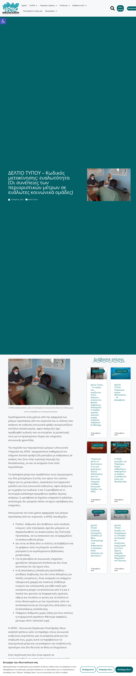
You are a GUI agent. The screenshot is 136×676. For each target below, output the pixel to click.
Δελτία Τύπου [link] (33, 199)
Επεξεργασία (88, 669)
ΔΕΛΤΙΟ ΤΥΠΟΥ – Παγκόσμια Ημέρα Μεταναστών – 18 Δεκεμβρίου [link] (120, 392)
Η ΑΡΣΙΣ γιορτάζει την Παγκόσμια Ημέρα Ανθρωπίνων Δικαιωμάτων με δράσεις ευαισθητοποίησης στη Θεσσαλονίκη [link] (120, 470)
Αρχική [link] (24, 5)
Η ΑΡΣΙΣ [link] (33, 6)
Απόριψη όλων (105, 669)
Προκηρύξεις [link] (51, 11)
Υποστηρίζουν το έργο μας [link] (32, 11)
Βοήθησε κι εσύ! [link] (79, 6)
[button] (112, 8)
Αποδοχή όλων (124, 669)
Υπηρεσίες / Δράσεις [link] (48, 6)
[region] (68, 667)
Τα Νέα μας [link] (64, 6)
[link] (3, 21)
